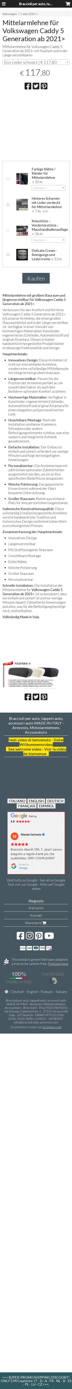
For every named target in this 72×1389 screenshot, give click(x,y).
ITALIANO (17, 801)
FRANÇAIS (26, 806)
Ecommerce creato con (36, 1027)
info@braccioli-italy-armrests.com (36, 1022)
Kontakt (36, 915)
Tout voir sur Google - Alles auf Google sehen (36, 886)
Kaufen (36, 278)
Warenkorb (36, 923)
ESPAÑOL (46, 806)
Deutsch (18, 991)
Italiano (61, 991)
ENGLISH (36, 801)
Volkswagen (9, 14)
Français (47, 991)
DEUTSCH (55, 801)
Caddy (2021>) (29, 14)
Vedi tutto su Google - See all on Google (36, 880)
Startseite (36, 908)
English (32, 991)
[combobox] (36, 62)
